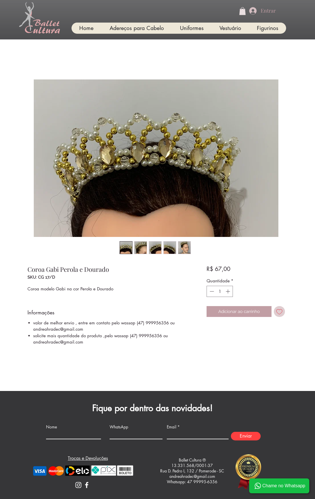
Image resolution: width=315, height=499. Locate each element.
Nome (51, 427)
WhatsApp (119, 427)
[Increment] (228, 291)
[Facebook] (87, 485)
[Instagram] (78, 485)
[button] (242, 11)
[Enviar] (246, 436)
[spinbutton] (220, 291)
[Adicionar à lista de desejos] (279, 311)
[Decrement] (211, 291)
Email (171, 427)
